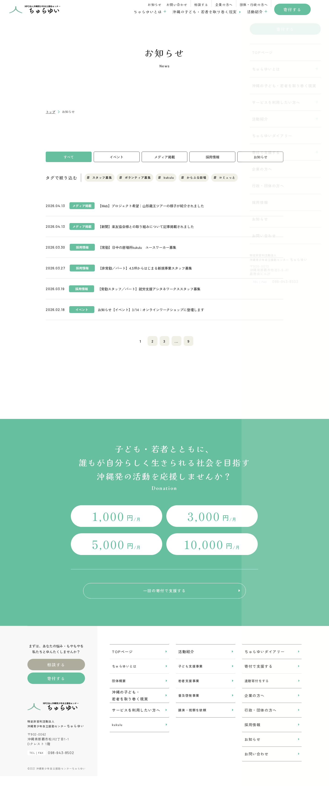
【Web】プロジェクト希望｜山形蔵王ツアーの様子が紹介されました (154, 207)
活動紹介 (255, 11)
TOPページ (122, 661)
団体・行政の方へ (254, 4)
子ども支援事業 (190, 675)
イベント (116, 157)
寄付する (292, 9)
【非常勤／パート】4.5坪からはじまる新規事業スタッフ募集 (148, 269)
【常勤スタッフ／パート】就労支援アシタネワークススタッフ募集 (152, 290)
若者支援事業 (188, 690)
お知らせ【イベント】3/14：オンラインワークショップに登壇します (154, 310)
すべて (68, 157)
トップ (50, 112)
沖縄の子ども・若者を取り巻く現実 (204, 11)
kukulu (117, 734)
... (178, 343)
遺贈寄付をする (256, 690)
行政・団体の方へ (260, 719)
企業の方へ (224, 4)
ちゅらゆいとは (148, 11)
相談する (201, 4)
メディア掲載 (164, 157)
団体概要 (119, 690)
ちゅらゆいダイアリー (264, 661)
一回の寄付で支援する (164, 597)
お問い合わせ (176, 4)
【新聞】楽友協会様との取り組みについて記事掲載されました (149, 227)
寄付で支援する (258, 675)
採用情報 (212, 157)
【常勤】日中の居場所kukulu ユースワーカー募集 (139, 248)
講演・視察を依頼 (192, 719)
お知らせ (155, 4)
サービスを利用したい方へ (136, 719)
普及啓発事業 (188, 705)
